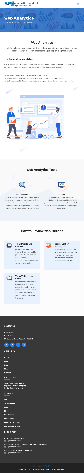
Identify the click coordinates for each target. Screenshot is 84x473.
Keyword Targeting (12, 422)
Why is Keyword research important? (19, 450)
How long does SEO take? (14, 438)
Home (7, 23)
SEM (6, 407)
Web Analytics (10, 415)
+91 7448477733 (13, 336)
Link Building (9, 419)
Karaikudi (9, 332)
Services (17, 23)
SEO (6, 400)
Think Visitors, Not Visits (24, 277)
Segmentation (62, 244)
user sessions (22, 194)
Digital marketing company (15, 386)
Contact (7, 373)
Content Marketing (12, 426)
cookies (61, 194)
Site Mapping (9, 403)
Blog (6, 369)
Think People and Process (23, 245)
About (6, 361)
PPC (6, 411)
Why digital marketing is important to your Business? (26, 444)
